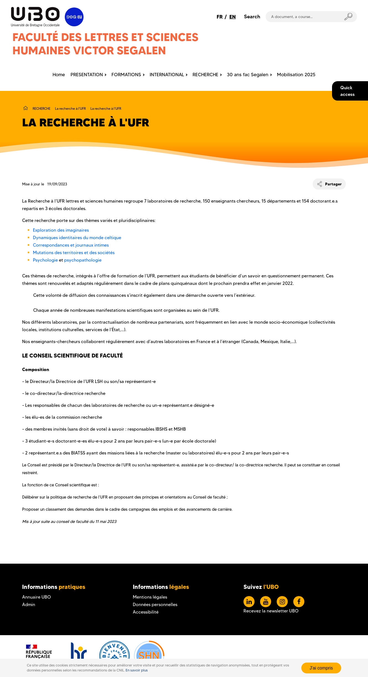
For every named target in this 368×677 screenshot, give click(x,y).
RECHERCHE (41, 108)
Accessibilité (146, 612)
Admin (28, 604)
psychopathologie (83, 260)
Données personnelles (155, 604)
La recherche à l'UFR (70, 108)
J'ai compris (321, 668)
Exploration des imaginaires (61, 230)
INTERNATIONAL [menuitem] (167, 74)
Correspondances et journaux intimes (72, 245)
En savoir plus (137, 670)
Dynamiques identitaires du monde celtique (77, 237)
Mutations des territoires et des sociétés (74, 252)
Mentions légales (150, 597)
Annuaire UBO (36, 597)
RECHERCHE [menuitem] (205, 74)
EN (232, 17)
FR (220, 17)
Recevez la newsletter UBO (271, 611)
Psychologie (46, 260)
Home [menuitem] (59, 74)
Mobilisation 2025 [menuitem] (296, 74)
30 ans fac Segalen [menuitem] (247, 74)
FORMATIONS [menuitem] (126, 74)
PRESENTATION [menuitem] (87, 74)
